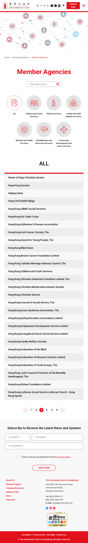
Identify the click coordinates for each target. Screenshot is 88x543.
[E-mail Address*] (44, 445)
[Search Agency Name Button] (58, 84)
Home (7, 57)
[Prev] (26, 410)
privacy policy (63, 457)
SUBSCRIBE (44, 467)
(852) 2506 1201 (56, 500)
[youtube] (59, 5)
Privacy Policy (39, 535)
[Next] (62, 410)
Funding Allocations (20, 57)
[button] (37, 6)
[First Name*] (57, 437)
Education (10, 500)
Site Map (51, 535)
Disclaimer (26, 535)
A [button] (41, 6)
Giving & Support (13, 484)
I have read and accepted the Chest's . (46, 457)
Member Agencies (39, 57)
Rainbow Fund (12, 492)
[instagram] (55, 5)
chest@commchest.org (62, 503)
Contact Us (61, 535)
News (8, 496)
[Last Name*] (17, 437)
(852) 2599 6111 (56, 496)
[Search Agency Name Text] (44, 84)
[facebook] (52, 5)
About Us (10, 480)
